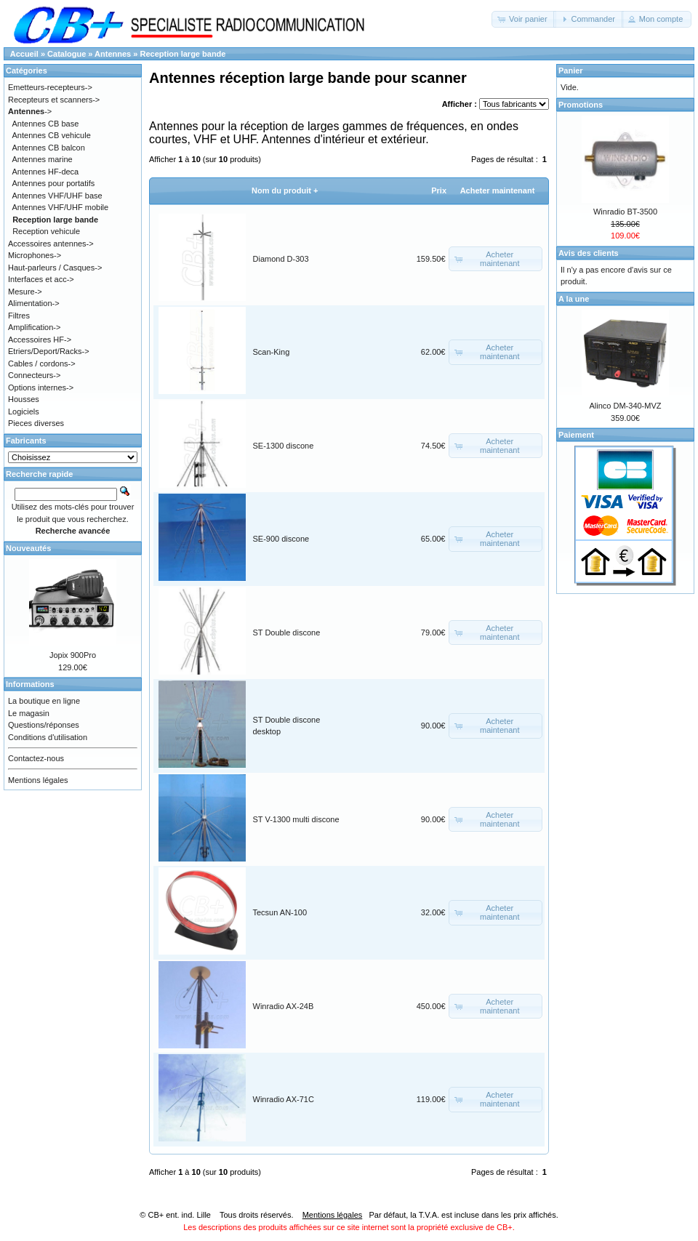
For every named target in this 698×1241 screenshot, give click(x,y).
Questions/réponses (43, 724)
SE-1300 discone (283, 445)
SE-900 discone (281, 538)
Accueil (24, 53)
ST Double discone (287, 632)
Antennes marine (42, 159)
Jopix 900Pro (72, 655)
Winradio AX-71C (283, 1099)
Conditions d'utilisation (47, 737)
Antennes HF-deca (45, 171)
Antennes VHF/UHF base (57, 195)
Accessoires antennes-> (51, 243)
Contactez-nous (36, 758)
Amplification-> (34, 327)
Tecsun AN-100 (280, 912)
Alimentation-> (34, 303)
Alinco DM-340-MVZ (625, 405)
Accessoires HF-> (39, 339)
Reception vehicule (46, 231)
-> (30, 111)
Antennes (113, 53)
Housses (23, 399)
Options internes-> (40, 387)
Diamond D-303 (281, 258)
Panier (570, 70)
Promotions (580, 104)
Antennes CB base (45, 123)
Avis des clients (588, 253)
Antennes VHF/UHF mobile (60, 207)
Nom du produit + (285, 190)
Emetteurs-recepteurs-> (50, 87)
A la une (573, 298)
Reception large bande (182, 53)
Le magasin (28, 713)
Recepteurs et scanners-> (54, 99)
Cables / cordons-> (42, 363)
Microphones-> (34, 255)
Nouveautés (28, 548)
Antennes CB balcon (48, 147)
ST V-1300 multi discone (296, 819)
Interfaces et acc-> (41, 279)
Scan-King (271, 352)
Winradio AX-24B (283, 1006)
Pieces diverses (36, 423)
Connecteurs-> (34, 375)
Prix (438, 190)
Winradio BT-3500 (625, 211)
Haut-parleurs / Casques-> (55, 267)
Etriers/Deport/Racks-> (48, 351)
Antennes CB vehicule (51, 135)
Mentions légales (38, 780)
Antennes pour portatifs (53, 183)
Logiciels (23, 411)
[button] (524, 19)
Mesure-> (25, 291)
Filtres (19, 315)
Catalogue (66, 53)
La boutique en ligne (44, 700)
